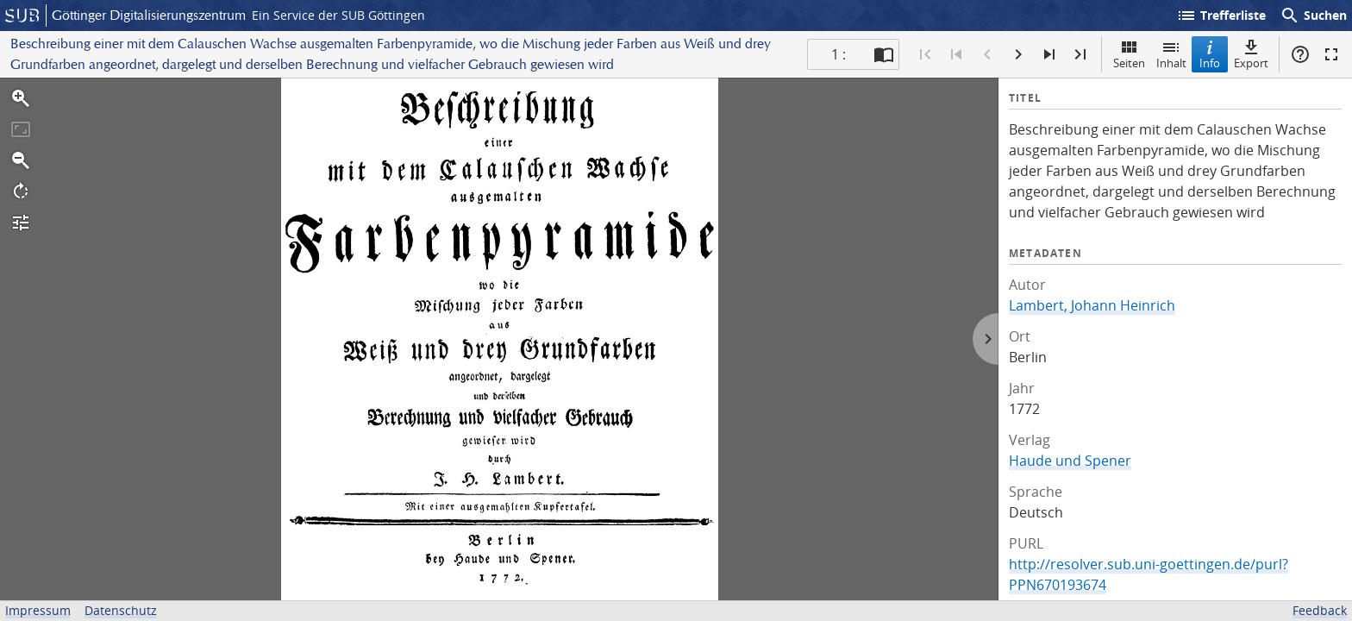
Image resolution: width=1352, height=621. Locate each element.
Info (1209, 54)
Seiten (1129, 54)
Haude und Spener (1070, 460)
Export (1251, 54)
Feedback (1320, 610)
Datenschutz (120, 610)
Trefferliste (1221, 15)
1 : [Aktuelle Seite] (838, 54)
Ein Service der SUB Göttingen (338, 15)
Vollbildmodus (1331, 54)
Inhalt (1171, 54)
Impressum (38, 610)
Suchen (1313, 15)
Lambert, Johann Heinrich (1092, 305)
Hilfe (1300, 54)
